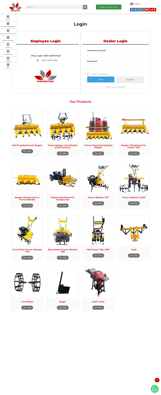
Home (8, 19)
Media (8, 61)
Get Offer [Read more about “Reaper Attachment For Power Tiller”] (134, 153)
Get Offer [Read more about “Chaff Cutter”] (98, 308)
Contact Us (8, 54)
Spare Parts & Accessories (8, 33)
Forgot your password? (115, 87)
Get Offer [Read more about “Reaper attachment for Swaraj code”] (63, 206)
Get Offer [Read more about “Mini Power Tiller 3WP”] (98, 255)
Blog (8, 68)
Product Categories (8, 26)
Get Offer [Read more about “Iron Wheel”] (27, 308)
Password (92, 61)
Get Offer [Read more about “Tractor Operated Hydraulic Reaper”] (98, 153)
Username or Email (97, 50)
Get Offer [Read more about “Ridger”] (63, 308)
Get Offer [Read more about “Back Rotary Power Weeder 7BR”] (63, 258)
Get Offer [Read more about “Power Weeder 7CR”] (98, 203)
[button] (48, 60)
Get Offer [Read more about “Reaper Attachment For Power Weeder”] (27, 206)
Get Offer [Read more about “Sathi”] (134, 255)
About (8, 47)
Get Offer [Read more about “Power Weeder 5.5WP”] (134, 203)
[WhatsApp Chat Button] (154, 388)
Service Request (8, 40)
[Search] (85, 7)
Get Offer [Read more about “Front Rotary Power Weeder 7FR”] (27, 258)
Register (130, 79)
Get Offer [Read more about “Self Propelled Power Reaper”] (27, 151)
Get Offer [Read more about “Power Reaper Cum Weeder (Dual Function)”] (63, 153)
